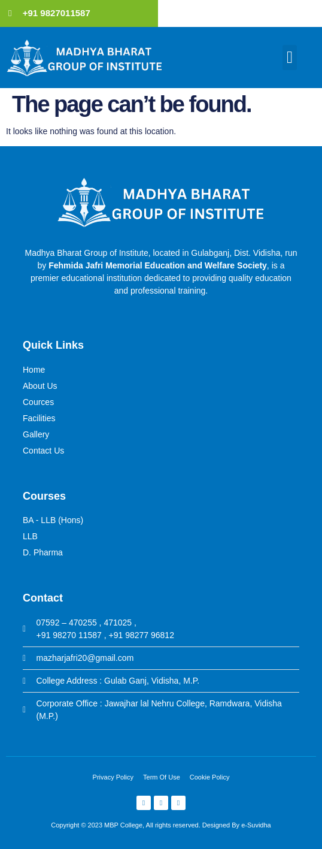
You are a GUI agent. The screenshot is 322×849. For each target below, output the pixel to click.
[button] (289, 57)
